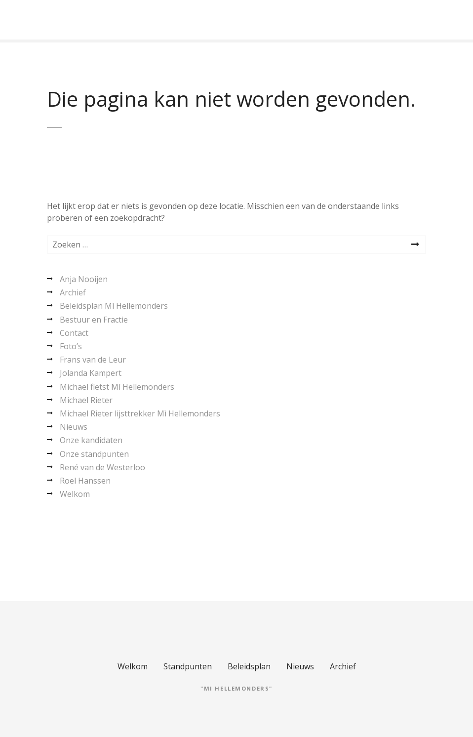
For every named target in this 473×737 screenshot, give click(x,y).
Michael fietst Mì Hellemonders (117, 386)
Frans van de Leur (93, 359)
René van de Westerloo (102, 467)
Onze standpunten (94, 454)
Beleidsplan (249, 666)
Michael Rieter (86, 400)
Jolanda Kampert (90, 373)
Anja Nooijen (84, 279)
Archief (73, 292)
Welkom (75, 494)
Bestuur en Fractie (94, 319)
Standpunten (187, 666)
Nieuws (73, 426)
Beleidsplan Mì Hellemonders (114, 305)
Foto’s (71, 346)
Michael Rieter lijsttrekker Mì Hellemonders (140, 413)
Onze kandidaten (91, 440)
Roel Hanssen (85, 480)
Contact (74, 333)
